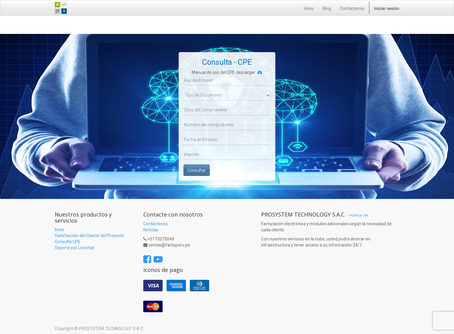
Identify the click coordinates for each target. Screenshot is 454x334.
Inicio (59, 229)
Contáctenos (155, 223)
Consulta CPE (67, 241)
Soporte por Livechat (74, 247)
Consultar (196, 170)
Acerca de (358, 215)
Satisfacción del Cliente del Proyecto (89, 235)
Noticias (150, 229)
